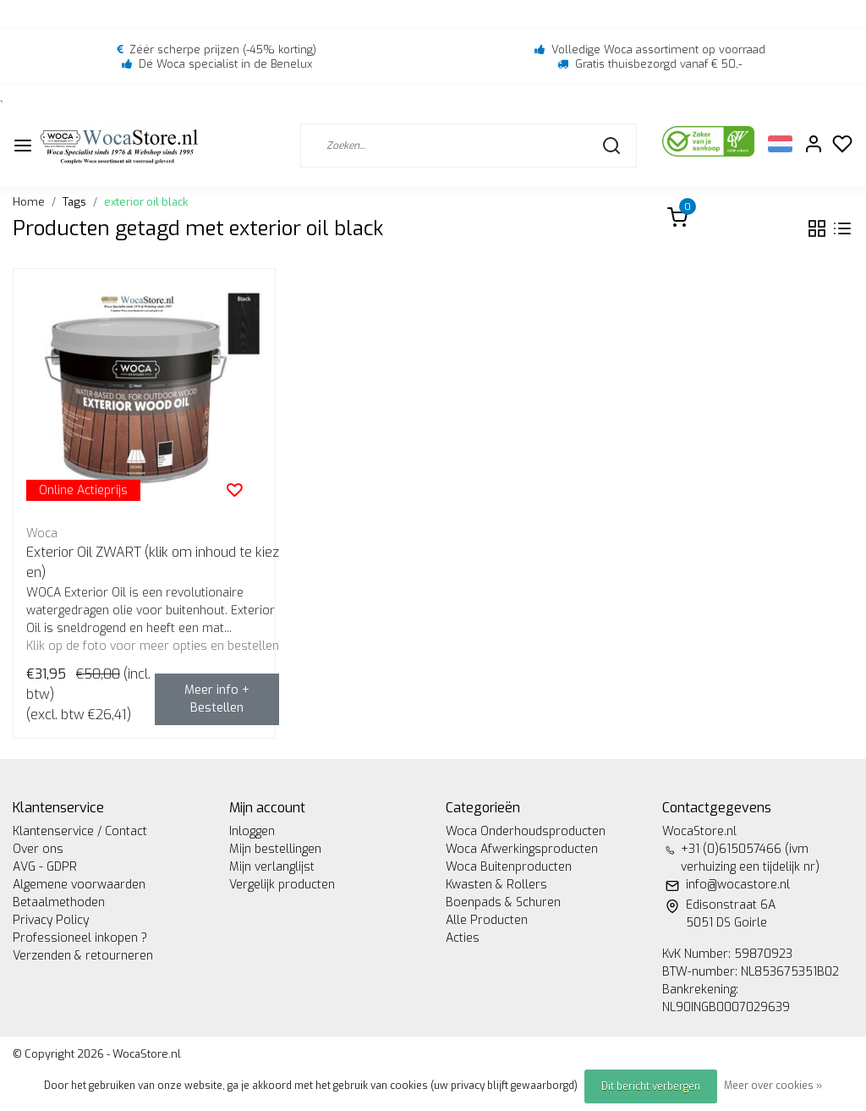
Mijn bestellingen (275, 849)
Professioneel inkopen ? (80, 938)
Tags (74, 202)
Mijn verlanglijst (272, 867)
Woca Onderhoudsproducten (526, 831)
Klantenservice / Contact (80, 831)
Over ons (38, 849)
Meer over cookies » (773, 1085)
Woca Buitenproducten (509, 867)
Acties (463, 938)
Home (29, 202)
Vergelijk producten (282, 885)
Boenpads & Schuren (503, 902)
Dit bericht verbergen (650, 1086)
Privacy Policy (51, 920)
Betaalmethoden (59, 902)
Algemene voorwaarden (79, 885)
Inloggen (252, 831)
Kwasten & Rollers (496, 885)
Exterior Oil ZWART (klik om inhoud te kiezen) (152, 562)
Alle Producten (487, 920)
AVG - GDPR (45, 867)
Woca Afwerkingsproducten (522, 849)
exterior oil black (146, 202)
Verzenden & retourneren (83, 956)
